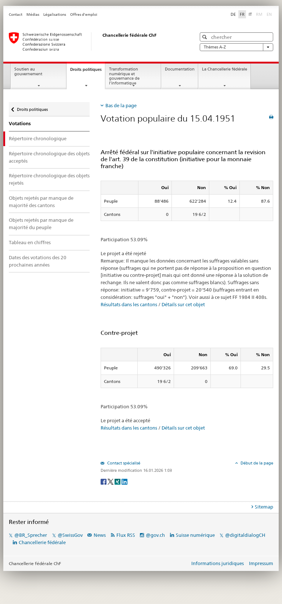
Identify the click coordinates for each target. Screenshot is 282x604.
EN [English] (269, 14)
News (100, 535)
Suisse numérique (196, 535)
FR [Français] (242, 14)
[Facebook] (104, 481)
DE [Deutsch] (233, 14)
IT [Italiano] (250, 14)
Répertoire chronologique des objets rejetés (49, 179)
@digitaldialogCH (245, 535)
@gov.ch (155, 535)
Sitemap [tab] (264, 507)
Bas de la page (121, 105)
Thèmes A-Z (236, 47)
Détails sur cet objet (183, 304)
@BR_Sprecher (30, 535)
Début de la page (256, 463)
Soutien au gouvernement (28, 71)
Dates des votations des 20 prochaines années (37, 261)
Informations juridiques (217, 563)
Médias (32, 14)
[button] (205, 37)
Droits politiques (87, 71)
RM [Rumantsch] (259, 14)
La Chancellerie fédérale (224, 69)
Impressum (261, 563)
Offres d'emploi (83, 14)
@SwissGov (70, 535)
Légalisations (54, 14)
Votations (20, 123)
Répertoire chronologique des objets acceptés (49, 157)
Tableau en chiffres (30, 242)
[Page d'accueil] (95, 41)
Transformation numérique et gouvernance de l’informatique (124, 76)
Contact (15, 14)
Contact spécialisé (123, 463)
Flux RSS (125, 535)
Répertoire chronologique (37, 138)
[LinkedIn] (124, 481)
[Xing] (118, 481)
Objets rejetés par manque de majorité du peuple (41, 223)
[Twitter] (111, 481)
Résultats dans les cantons (129, 304)
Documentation (180, 69)
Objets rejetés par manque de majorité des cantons (41, 201)
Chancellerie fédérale (42, 542)
